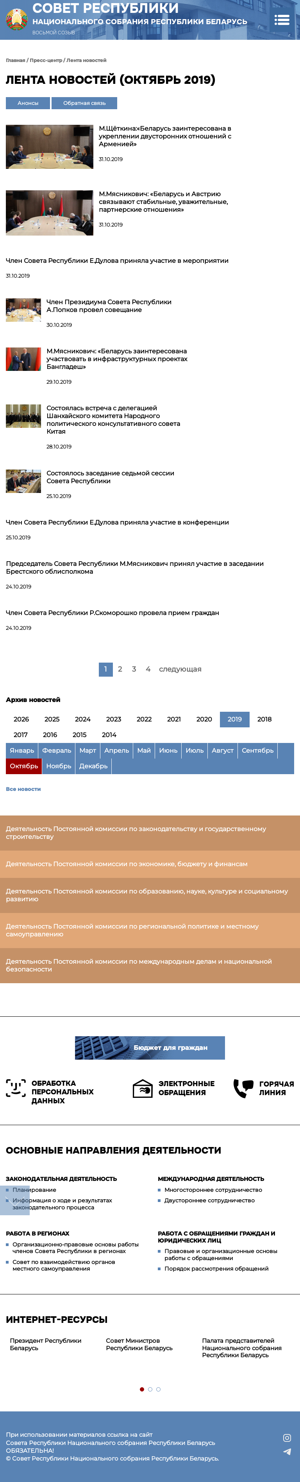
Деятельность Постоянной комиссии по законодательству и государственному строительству (136, 832)
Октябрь (24, 766)
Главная (15, 60)
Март (87, 750)
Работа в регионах (37, 1233)
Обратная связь (84, 103)
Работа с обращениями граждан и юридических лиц (216, 1237)
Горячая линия (264, 1088)
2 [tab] (150, 1390)
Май (144, 750)
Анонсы (28, 103)
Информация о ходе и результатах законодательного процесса (62, 1204)
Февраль (56, 750)
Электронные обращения (173, 1088)
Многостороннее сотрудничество (213, 1189)
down (15, 1200)
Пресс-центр (46, 60)
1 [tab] (142, 1390)
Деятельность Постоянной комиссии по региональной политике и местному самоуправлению (132, 930)
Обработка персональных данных (50, 1092)
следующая (180, 669)
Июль (195, 750)
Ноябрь (58, 766)
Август (223, 750)
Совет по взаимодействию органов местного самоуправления (63, 1266)
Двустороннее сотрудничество (209, 1200)
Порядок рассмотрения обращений (216, 1268)
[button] (282, 19)
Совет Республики (139, 13)
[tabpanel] (54, 1345)
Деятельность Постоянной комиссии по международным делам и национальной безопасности (139, 965)
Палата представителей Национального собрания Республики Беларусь (242, 1348)
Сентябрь (257, 750)
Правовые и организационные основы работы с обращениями (220, 1255)
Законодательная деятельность (61, 1178)
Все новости (23, 789)
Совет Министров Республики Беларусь (139, 1344)
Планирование (34, 1189)
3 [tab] (159, 1390)
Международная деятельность (211, 1178)
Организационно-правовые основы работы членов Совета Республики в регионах (75, 1248)
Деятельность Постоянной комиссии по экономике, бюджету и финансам (127, 864)
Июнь (168, 750)
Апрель (116, 750)
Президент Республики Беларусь (45, 1344)
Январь (22, 750)
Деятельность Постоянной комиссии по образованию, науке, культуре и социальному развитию (147, 895)
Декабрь (93, 766)
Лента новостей (86, 60)
